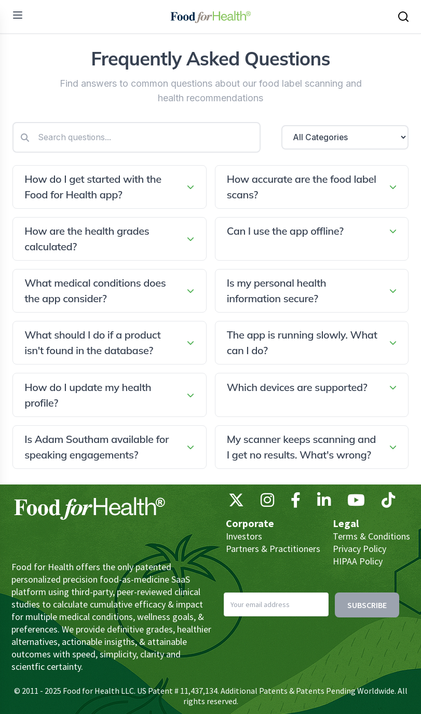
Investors (244, 536)
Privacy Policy (359, 549)
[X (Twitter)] (236, 502)
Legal (346, 523)
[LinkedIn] (324, 502)
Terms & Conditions (371, 536)
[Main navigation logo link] (210, 16)
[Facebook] (296, 502)
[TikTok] (388, 502)
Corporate (250, 523)
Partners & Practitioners (273, 549)
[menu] (17, 15)
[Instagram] (267, 502)
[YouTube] (356, 502)
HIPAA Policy (358, 561)
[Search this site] (403, 16)
